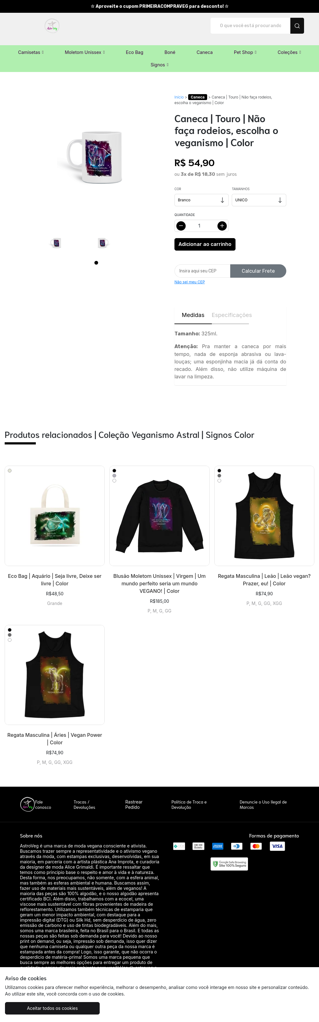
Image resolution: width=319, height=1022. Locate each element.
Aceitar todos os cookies (43, 1008)
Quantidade (184, 208)
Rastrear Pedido (133, 798)
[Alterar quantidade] (201, 219)
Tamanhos (241, 182)
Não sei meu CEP (189, 275)
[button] (31, 45)
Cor (177, 182)
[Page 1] (96, 256)
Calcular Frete (258, 264)
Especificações (230, 308)
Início (179, 90)
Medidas (193, 308)
